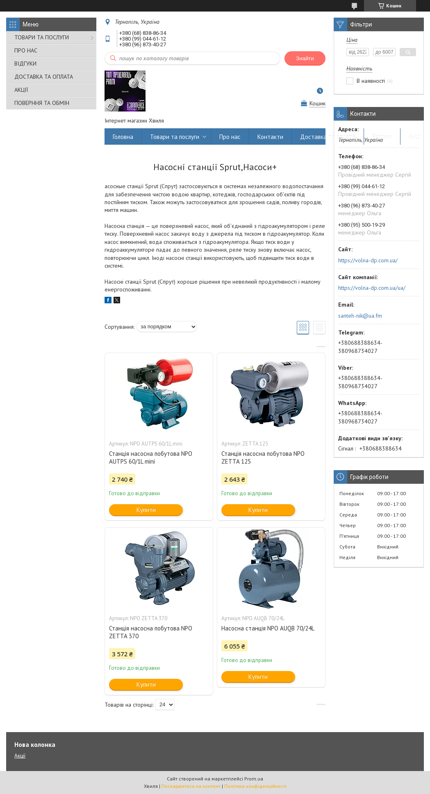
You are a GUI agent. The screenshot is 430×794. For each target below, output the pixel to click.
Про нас (230, 137)
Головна (123, 137)
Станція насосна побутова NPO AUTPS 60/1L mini (150, 457)
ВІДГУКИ (25, 63)
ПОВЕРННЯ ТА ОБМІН (41, 103)
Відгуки (382, 137)
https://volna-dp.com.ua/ (368, 260)
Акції (415, 137)
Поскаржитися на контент (191, 786)
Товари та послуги (174, 137)
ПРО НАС (25, 50)
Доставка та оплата (327, 137)
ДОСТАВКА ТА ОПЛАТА (43, 76)
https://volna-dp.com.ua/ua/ (371, 287)
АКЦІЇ (21, 89)
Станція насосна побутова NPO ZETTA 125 (263, 457)
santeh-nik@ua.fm (360, 315)
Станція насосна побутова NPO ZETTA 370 (150, 632)
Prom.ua (253, 779)
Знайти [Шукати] (305, 58)
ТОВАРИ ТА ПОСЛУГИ (41, 37)
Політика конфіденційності (255, 786)
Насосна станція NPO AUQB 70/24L (267, 628)
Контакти (270, 137)
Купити (146, 510)
